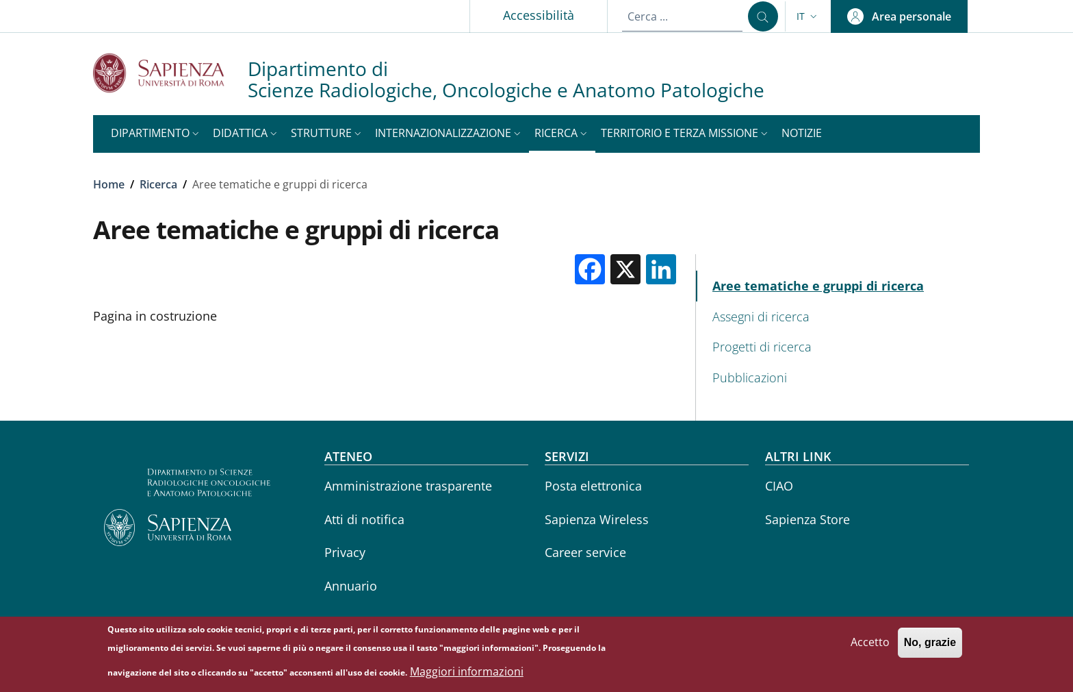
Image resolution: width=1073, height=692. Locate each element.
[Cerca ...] (763, 16)
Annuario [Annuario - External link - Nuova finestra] (350, 586)
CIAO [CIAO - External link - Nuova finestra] (779, 486)
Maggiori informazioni (466, 674)
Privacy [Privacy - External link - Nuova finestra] (344, 552)
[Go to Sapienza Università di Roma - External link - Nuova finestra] (170, 73)
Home (109, 184)
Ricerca (158, 184)
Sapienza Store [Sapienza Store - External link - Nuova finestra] (807, 519)
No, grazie (930, 646)
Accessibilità (538, 15)
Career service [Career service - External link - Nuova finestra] (585, 552)
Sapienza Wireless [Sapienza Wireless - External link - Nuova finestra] (597, 519)
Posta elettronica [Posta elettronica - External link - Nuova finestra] (593, 486)
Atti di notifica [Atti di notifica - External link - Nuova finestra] (364, 519)
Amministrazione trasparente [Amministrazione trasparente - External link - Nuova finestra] (408, 486)
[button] (808, 16)
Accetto (870, 645)
